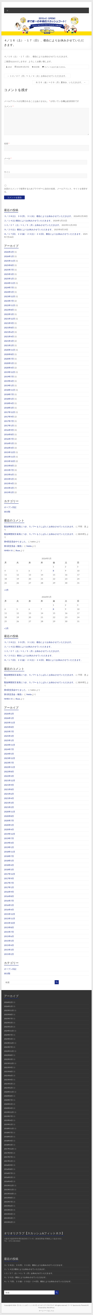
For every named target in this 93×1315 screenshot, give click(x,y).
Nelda (29, 546)
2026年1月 (9, 256)
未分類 (36, 67)
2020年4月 (9, 367)
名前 (6, 143)
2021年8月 (9, 327)
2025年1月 (9, 278)
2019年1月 (9, 385)
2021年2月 (9, 345)
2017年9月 (9, 416)
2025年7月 (9, 269)
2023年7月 (9, 301)
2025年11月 (9, 261)
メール (7, 158)
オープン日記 (10, 507)
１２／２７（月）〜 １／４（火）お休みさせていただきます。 (37, 76)
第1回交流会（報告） (14, 546)
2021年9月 (9, 323)
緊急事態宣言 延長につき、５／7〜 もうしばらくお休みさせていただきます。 (39, 526)
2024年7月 (9, 287)
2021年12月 (9, 318)
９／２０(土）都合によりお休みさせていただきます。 (29, 229)
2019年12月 (9, 372)
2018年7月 (9, 394)
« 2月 (6, 590)
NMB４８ (8, 550)
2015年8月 (9, 465)
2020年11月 (9, 350)
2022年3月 (9, 314)
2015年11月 (9, 456)
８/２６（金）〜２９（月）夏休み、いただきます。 (61, 82)
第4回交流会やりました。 (16, 541)
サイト (7, 172)
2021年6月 (9, 332)
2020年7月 (9, 358)
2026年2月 (9, 252)
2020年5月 (9, 363)
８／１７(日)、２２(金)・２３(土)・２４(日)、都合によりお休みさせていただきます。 (43, 234)
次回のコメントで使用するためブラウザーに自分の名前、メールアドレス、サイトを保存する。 (46, 190)
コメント (8, 106)
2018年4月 (9, 403)
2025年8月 (9, 265)
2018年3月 (9, 407)
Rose (18, 550)
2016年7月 (9, 439)
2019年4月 (9, 381)
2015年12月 (9, 452)
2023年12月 (9, 296)
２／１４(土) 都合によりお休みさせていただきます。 (28, 220)
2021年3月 (9, 341)
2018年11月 (9, 390)
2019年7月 (9, 376)
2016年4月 (9, 448)
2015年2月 (9, 492)
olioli (10, 67)
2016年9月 (9, 430)
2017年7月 (9, 421)
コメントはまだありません (55, 67)
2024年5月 (9, 292)
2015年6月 (9, 474)
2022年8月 (9, 309)
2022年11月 (9, 305)
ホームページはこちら (46, 1311)
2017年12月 (9, 412)
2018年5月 (9, 399)
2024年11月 (9, 283)
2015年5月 (9, 479)
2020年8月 (9, 354)
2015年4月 (9, 483)
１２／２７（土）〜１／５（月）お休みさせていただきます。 (32, 225)
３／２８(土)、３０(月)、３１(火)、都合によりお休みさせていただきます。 (38, 216)
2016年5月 (9, 443)
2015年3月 (9, 488)
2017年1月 (9, 425)
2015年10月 (9, 461)
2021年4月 (9, 336)
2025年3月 (9, 274)
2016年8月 (9, 434)
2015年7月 (9, 470)
